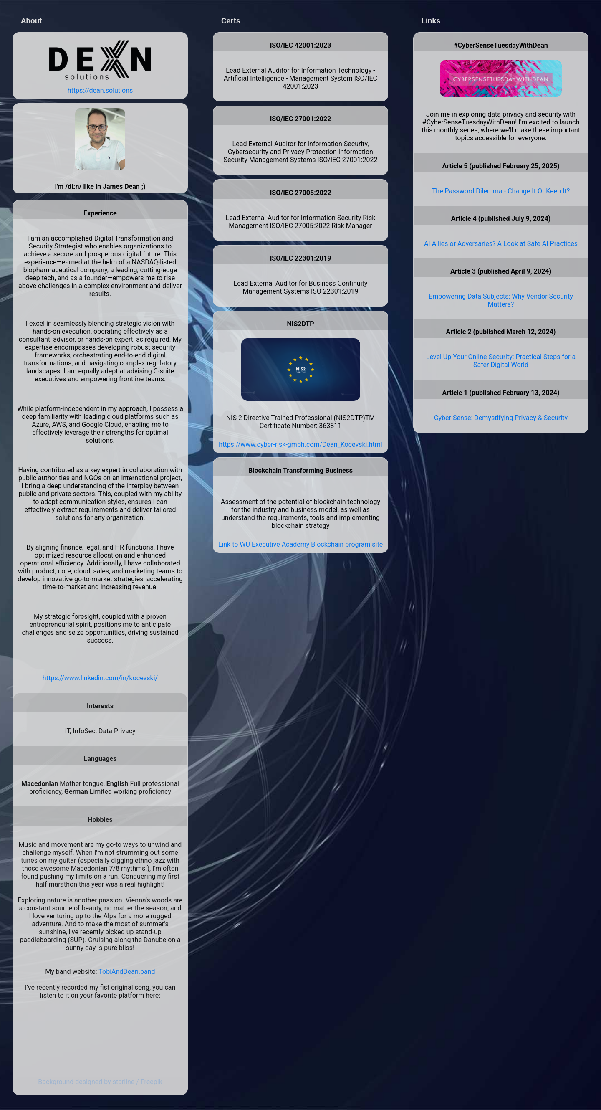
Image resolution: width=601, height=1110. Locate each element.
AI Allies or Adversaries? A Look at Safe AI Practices (501, 244)
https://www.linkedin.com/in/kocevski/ (100, 678)
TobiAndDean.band (126, 972)
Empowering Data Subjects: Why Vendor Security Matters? (501, 300)
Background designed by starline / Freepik (100, 1082)
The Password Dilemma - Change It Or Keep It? (501, 191)
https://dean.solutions (100, 90)
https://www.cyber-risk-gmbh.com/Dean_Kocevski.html (300, 445)
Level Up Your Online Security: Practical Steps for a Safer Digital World (501, 361)
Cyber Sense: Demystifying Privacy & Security (501, 418)
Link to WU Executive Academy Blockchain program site (300, 544)
